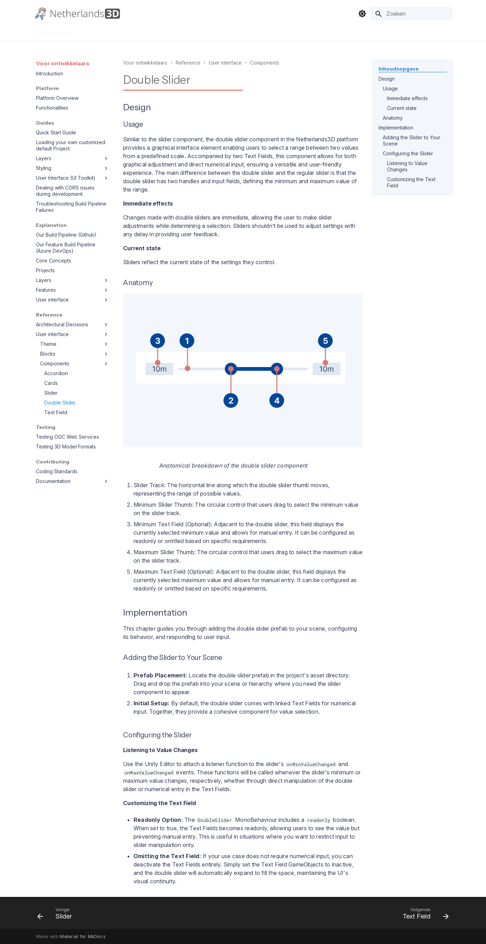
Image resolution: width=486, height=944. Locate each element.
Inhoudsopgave (399, 69)
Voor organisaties (102, 32)
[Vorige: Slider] (57, 915)
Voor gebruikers (55, 32)
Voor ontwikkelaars (153, 32)
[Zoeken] (411, 14)
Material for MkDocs (83, 936)
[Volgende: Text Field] (423, 915)
